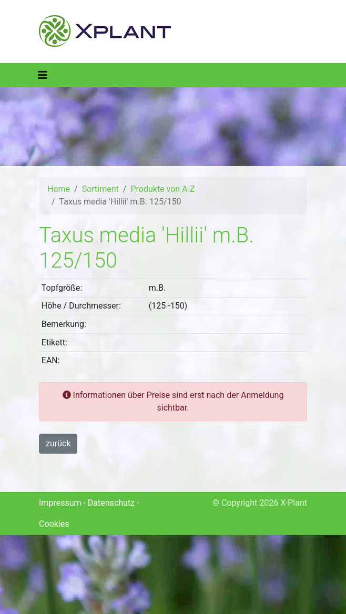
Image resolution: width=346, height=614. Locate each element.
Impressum (60, 503)
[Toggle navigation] (42, 75)
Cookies (54, 524)
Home (58, 189)
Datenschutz (111, 503)
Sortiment (100, 189)
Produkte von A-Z (162, 189)
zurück (58, 443)
